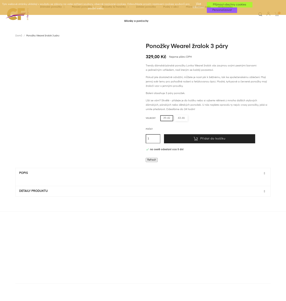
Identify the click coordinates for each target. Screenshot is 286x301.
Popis (23, 173)
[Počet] (153, 138)
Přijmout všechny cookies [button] (229, 4)
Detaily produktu (33, 191)
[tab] (143, 173)
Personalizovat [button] (222, 10)
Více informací (198, 5)
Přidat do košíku (209, 139)
